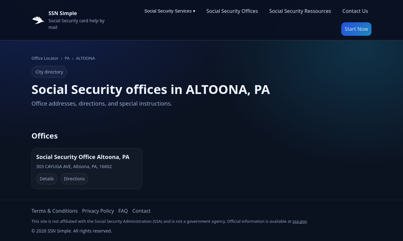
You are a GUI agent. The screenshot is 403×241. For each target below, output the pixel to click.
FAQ (123, 210)
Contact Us (355, 11)
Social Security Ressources (300, 11)
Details (47, 179)
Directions (74, 179)
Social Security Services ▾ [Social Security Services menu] (169, 11)
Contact (141, 210)
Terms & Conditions (54, 210)
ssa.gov (299, 221)
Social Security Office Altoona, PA (82, 157)
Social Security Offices (232, 11)
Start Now (356, 28)
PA (67, 58)
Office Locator (45, 58)
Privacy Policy (98, 210)
